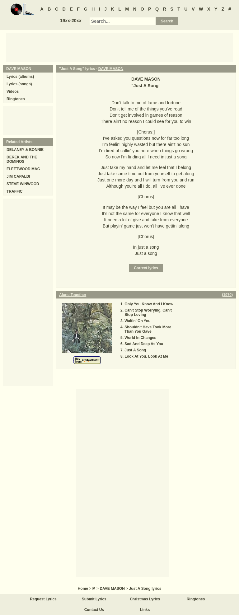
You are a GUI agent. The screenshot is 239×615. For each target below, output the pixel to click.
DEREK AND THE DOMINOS (22, 159)
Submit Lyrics (94, 599)
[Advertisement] (119, 47)
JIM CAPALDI (18, 176)
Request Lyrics (43, 599)
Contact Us (94, 610)
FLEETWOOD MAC (23, 169)
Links (145, 610)
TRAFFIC (14, 191)
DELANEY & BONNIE (25, 150)
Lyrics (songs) (19, 84)
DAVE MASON (110, 69)
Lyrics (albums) (20, 76)
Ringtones (16, 99)
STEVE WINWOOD (23, 184)
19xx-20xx (71, 20)
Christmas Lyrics (145, 599)
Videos (13, 91)
